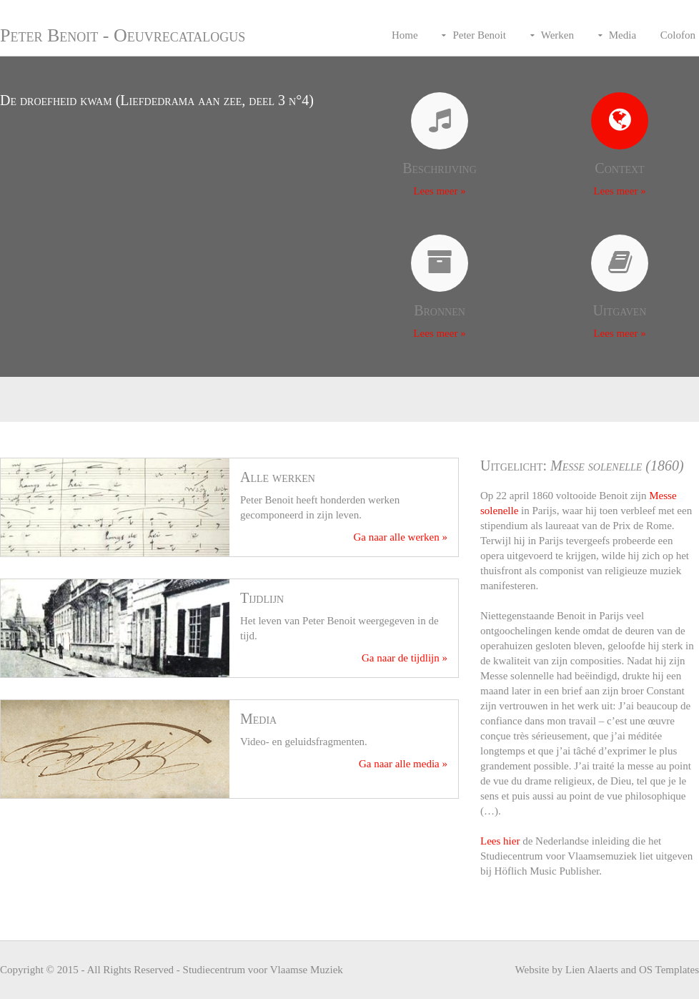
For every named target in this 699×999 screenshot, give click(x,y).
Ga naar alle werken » (400, 537)
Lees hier (500, 841)
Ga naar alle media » (403, 763)
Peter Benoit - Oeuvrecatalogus (122, 35)
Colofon (677, 35)
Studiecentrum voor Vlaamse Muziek (263, 969)
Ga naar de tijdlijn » (404, 658)
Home (405, 35)
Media (622, 35)
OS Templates (669, 969)
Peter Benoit (479, 35)
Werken (557, 35)
